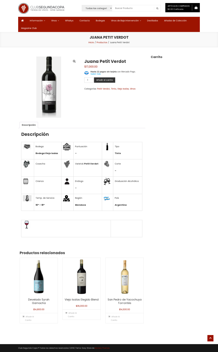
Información (36, 20)
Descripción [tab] (29, 124)
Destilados (152, 20)
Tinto (113, 88)
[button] (74, 61)
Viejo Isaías (123, 88)
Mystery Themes (102, 348)
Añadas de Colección (175, 20)
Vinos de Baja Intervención (125, 20)
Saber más (96, 74)
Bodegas (100, 20)
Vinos (54, 20)
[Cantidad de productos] (88, 80)
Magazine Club (29, 28)
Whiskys (69, 20)
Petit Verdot (103, 88)
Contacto (84, 20)
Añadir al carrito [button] (29, 318)
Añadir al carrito (104, 79)
